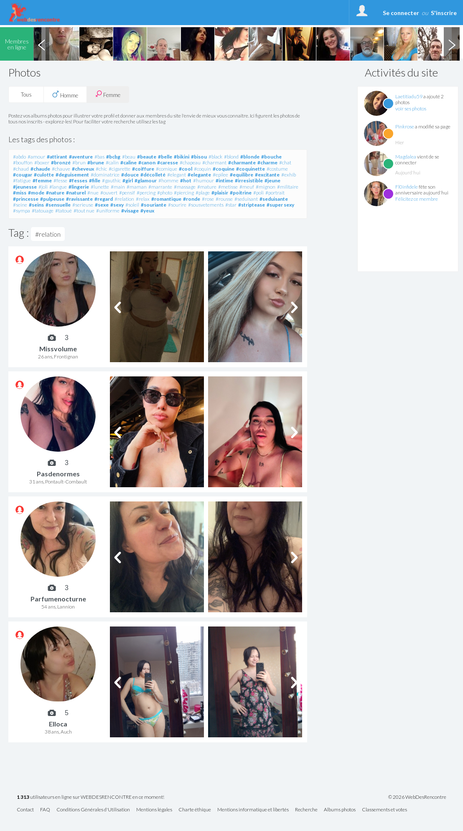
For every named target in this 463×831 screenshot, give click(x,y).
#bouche (271, 156)
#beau (128, 156)
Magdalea (405, 156)
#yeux (147, 210)
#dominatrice (105, 174)
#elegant (176, 174)
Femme (107, 94)
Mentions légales (154, 810)
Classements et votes (384, 810)
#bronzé (61, 162)
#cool (185, 169)
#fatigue (22, 180)
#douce (130, 174)
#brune (95, 162)
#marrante (160, 187)
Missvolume (58, 349)
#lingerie (79, 187)
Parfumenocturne (58, 599)
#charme (267, 162)
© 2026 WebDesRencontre (417, 797)
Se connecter (401, 12)
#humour (203, 180)
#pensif (127, 192)
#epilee (220, 174)
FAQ (45, 810)
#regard (103, 199)
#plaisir (219, 192)
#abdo (19, 156)
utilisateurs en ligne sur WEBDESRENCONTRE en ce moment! (90, 797)
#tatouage (42, 210)
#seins (36, 205)
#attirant (57, 156)
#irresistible (249, 180)
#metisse (228, 187)
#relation (124, 199)
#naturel (76, 192)
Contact (25, 810)
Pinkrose (404, 126)
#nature (55, 192)
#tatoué (63, 210)
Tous (26, 94)
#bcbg (113, 156)
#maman (137, 187)
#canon (146, 162)
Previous (41, 44)
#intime (224, 180)
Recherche (306, 810)
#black (215, 156)
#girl (127, 180)
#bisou (199, 156)
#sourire (177, 205)
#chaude (40, 169)
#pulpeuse (52, 199)
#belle (165, 156)
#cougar (22, 174)
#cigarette (119, 169)
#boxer (41, 162)
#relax (143, 199)
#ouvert (108, 192)
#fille (94, 180)
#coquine (223, 169)
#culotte (44, 174)
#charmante (242, 162)
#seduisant (246, 199)
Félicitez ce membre (416, 199)
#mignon (265, 187)
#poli (258, 192)
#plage (203, 192)
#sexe (102, 205)
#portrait (275, 192)
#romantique (166, 199)
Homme (65, 94)
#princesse (25, 199)
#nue (93, 192)
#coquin (202, 169)
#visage (130, 210)
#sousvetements (206, 205)
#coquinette (250, 169)
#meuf (246, 187)
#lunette (100, 187)
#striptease (251, 205)
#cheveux (83, 169)
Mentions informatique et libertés (253, 810)
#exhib (288, 174)
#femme (42, 180)
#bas (99, 156)
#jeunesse (25, 187)
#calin (112, 162)
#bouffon (23, 162)
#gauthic (111, 180)
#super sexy (280, 205)
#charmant (214, 162)
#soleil (132, 205)
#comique (166, 169)
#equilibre (241, 174)
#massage (185, 187)
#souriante (153, 205)
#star (231, 205)
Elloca (58, 724)
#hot (185, 180)
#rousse (224, 199)
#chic (101, 169)
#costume (277, 169)
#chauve (61, 169)
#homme (168, 180)
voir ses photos (410, 108)
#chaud (21, 169)
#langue (58, 187)
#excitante (267, 174)
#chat (285, 162)
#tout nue (84, 210)
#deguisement (72, 174)
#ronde (191, 199)
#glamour (146, 180)
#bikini (181, 156)
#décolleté (152, 174)
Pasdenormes (58, 474)
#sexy (117, 205)
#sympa (21, 210)
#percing (146, 192)
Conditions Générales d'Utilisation (93, 810)
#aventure (81, 156)
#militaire (287, 187)
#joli (43, 187)
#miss (19, 192)
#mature (206, 187)
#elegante (199, 174)
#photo (164, 192)
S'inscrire (444, 12)
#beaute (146, 156)
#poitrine (241, 192)
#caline (128, 162)
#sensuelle (58, 205)
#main (118, 187)
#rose (208, 199)
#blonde (249, 156)
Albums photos (340, 810)
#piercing (184, 192)
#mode (36, 192)
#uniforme (108, 210)
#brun (79, 162)
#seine (20, 205)
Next (452, 44)
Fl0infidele (406, 187)
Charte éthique (194, 810)
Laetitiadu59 (408, 96)
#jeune (272, 180)
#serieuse (82, 205)
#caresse (167, 162)
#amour (36, 156)
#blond (231, 156)
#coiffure (143, 169)
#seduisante (273, 199)
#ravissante (79, 199)
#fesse (60, 180)
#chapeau (190, 162)
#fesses (78, 180)
